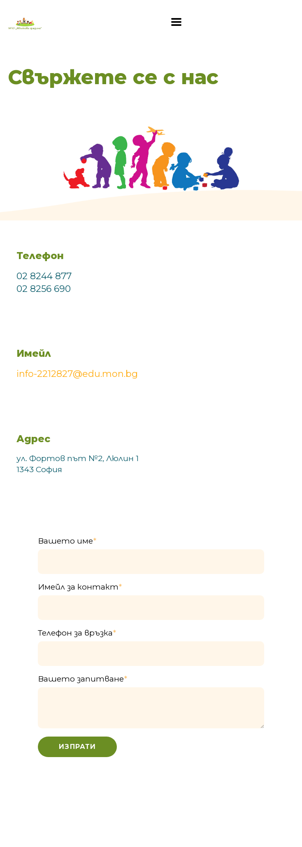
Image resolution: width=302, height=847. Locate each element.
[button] (176, 22)
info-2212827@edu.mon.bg (77, 373)
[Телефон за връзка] (151, 653)
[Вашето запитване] (151, 707)
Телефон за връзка (77, 633)
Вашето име (67, 541)
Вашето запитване (82, 679)
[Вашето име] (151, 561)
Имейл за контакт (80, 587)
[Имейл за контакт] (151, 607)
